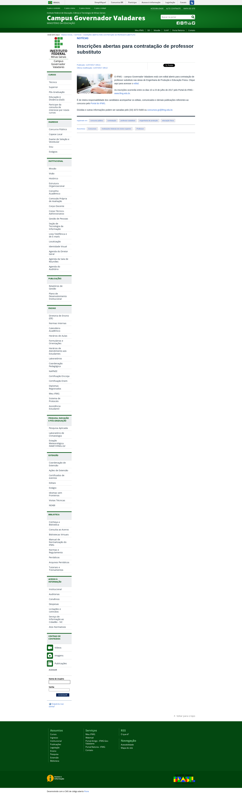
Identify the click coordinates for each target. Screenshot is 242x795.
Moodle (157, 30)
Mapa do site (189, 8)
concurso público (96, 120)
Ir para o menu (70, 8)
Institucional (56, 741)
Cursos (53, 734)
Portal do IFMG (98, 103)
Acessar (53, 670)
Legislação (55, 747)
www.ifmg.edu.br (122, 93)
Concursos (92, 129)
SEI (148, 30)
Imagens (59, 655)
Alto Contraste (173, 8)
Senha (51, 687)
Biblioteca (54, 761)
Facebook (178, 23)
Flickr (182, 23)
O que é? (125, 734)
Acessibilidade (157, 8)
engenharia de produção (149, 120)
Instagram (185, 23)
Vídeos (58, 647)
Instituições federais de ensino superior (116, 129)
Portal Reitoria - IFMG (95, 747)
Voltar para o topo (186, 715)
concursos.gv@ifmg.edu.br (159, 110)
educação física (168, 120)
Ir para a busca (86, 8)
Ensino (53, 751)
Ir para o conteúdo (55, 8)
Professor (140, 129)
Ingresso (54, 737)
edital (136, 83)
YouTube (189, 23)
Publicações (61, 663)
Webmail (90, 737)
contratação (111, 120)
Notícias (77, 35)
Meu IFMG (139, 30)
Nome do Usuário (56, 679)
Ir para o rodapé (101, 8)
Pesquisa (54, 754)
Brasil (56, 2)
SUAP (166, 30)
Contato (191, 30)
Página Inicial (67, 35)
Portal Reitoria (178, 30)
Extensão (54, 757)
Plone (86, 791)
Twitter (193, 23)
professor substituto (128, 120)
